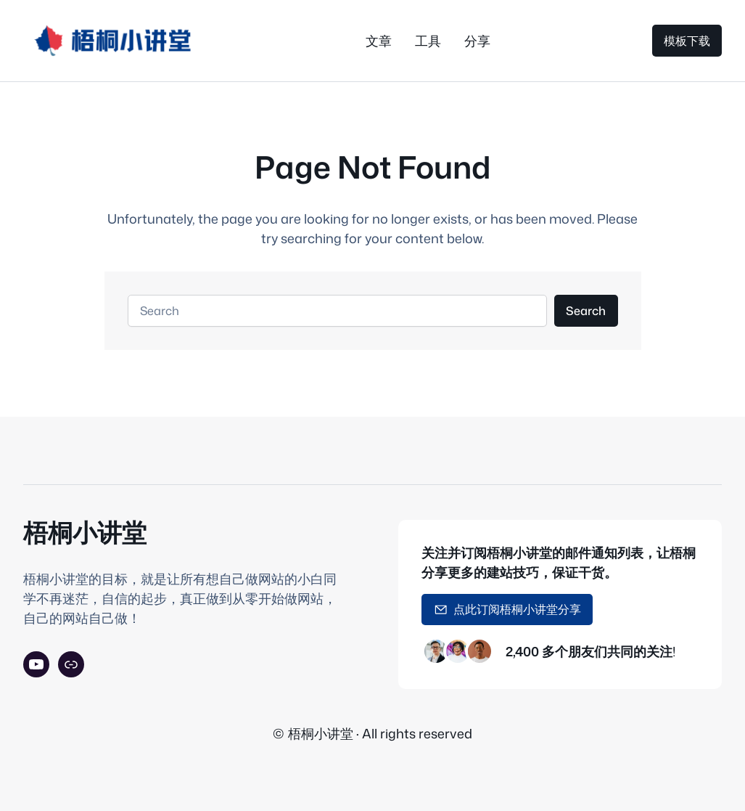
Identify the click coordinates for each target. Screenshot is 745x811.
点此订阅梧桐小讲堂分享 (508, 608)
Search (586, 310)
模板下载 (687, 40)
